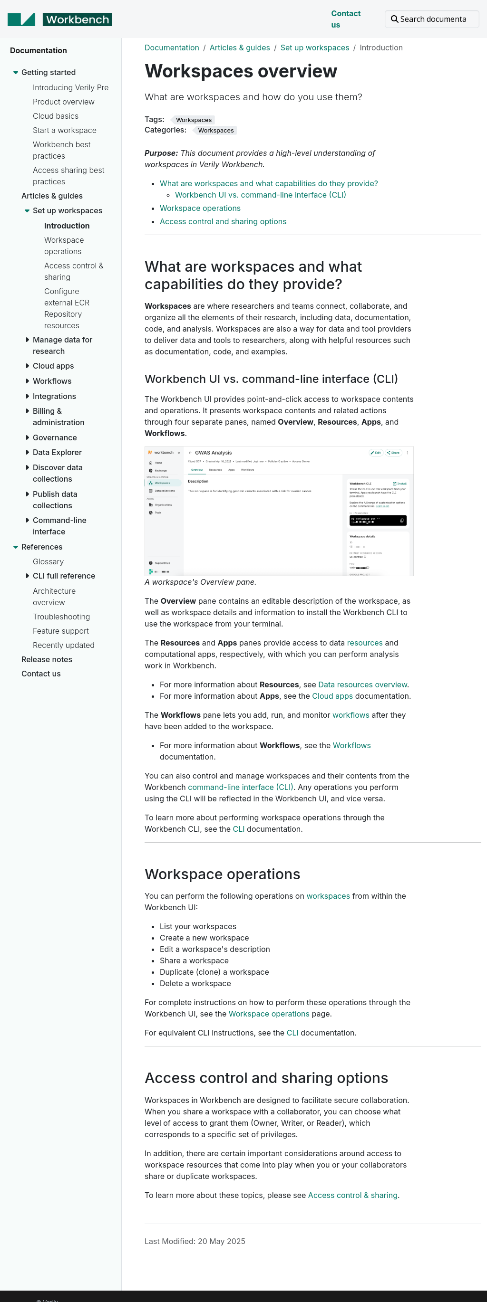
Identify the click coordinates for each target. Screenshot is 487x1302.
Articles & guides (240, 47)
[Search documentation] (432, 19)
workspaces (328, 896)
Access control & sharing (353, 1195)
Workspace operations (200, 208)
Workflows (352, 745)
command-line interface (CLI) (240, 787)
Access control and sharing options (223, 221)
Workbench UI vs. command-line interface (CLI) (260, 195)
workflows (351, 715)
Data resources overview (362, 684)
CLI (239, 829)
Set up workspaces (315, 47)
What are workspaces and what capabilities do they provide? (269, 183)
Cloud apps (332, 696)
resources (365, 642)
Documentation (172, 47)
